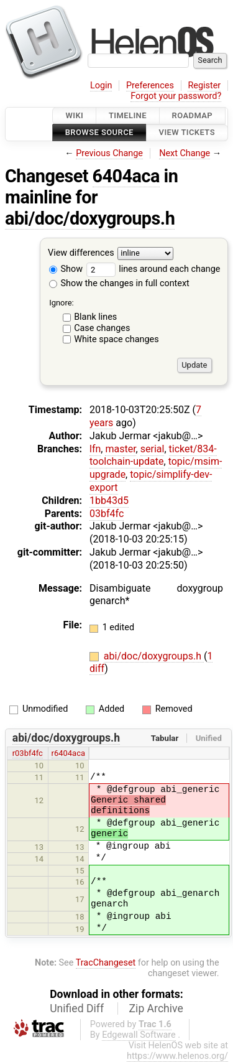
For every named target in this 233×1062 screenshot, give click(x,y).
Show (66, 269)
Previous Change (109, 153)
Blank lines (95, 317)
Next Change (184, 153)
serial (152, 449)
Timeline (128, 115)
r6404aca (68, 753)
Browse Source (99, 132)
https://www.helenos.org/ (177, 1056)
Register (204, 85)
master (120, 449)
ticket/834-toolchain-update (153, 455)
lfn (95, 449)
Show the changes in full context (119, 283)
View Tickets (187, 132)
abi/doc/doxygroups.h (90, 218)
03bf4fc (106, 513)
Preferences (150, 85)
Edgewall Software (139, 1035)
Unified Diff (77, 1008)
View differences (81, 253)
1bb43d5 (109, 500)
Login (101, 85)
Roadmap (192, 115)
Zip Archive (156, 1008)
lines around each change (153, 269)
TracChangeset (106, 962)
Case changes (102, 328)
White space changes (116, 339)
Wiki (74, 115)
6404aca (126, 176)
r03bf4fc (27, 753)
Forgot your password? (175, 96)
